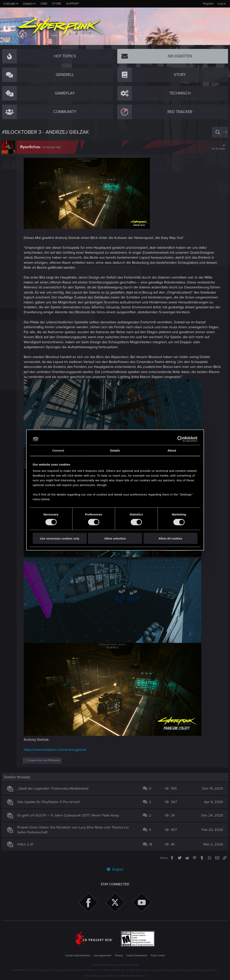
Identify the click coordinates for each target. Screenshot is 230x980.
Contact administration (77, 955)
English (115, 869)
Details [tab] (115, 450)
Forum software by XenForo (115, 975)
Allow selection (115, 538)
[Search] (217, 132)
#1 (217, 147)
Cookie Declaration (136, 955)
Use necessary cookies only (59, 538)
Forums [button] (9, 4)
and (45, 760)
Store (56, 3)
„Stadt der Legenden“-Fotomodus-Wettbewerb (53, 788)
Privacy (119, 955)
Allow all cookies (170, 538)
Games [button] (28, 4)
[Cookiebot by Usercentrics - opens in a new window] (180, 439)
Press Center (158, 955)
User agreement (102, 955)
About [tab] (172, 450)
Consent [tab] (58, 450)
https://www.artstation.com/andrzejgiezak (55, 749)
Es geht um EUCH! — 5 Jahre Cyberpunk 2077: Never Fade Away (68, 815)
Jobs (43, 3)
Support (72, 3)
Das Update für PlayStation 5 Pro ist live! (49, 802)
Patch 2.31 (26, 844)
